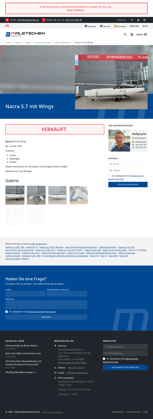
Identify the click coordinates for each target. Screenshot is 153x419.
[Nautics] (90, 26)
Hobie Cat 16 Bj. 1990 (15, 247)
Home (8, 42)
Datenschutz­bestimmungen (42, 311)
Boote (28, 42)
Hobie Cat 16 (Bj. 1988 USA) (51, 247)
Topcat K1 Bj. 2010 (126, 247)
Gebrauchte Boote (43, 42)
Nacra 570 (123, 256)
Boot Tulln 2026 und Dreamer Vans (23, 353)
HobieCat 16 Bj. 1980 (31, 256)
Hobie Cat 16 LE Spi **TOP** (70, 250)
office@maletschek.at (28, 19)
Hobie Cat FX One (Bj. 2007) (53, 253)
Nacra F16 (94, 256)
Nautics (18, 42)
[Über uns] (134, 26)
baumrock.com (57, 412)
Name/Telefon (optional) (57, 289)
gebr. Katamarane (63, 42)
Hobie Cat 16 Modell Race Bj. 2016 (101, 253)
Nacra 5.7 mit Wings (84, 42)
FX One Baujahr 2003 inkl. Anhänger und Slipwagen (65, 256)
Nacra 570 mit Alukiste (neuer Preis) (81, 247)
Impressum (118, 411)
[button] (144, 7)
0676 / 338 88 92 (75, 10)
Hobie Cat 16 (32, 247)
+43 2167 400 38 (73, 19)
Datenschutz (133, 411)
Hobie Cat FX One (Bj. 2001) (115, 250)
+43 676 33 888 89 (143, 147)
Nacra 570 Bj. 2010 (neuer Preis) (19, 250)
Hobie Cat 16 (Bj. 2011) (46, 250)
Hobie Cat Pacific (12, 253)
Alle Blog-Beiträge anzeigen (20, 372)
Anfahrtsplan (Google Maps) (72, 362)
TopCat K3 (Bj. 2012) (31, 253)
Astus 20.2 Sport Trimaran (17, 258)
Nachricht (9, 299)
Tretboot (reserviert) (107, 247)
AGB (145, 411)
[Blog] (145, 26)
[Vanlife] (105, 26)
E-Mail (8, 289)
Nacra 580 (112, 256)
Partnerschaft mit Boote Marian (21, 345)
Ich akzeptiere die (30, 311)
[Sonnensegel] (120, 26)
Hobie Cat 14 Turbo (76, 253)
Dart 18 (103, 256)
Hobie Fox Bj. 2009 (93, 250)
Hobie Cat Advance (126, 253)
